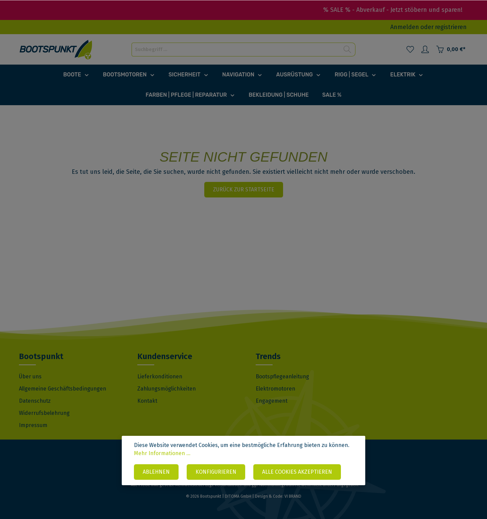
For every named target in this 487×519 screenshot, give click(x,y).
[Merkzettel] (410, 49)
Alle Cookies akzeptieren (297, 472)
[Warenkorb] (450, 49)
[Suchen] (347, 49)
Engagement (271, 401)
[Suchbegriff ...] (236, 49)
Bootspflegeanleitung (282, 376)
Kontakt (147, 401)
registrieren (451, 27)
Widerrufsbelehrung (44, 413)
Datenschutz (35, 401)
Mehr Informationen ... (162, 453)
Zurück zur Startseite (243, 189)
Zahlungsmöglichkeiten (166, 388)
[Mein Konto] (425, 49)
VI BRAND (292, 496)
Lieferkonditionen (159, 376)
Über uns (30, 376)
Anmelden (404, 27)
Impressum (33, 425)
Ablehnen (156, 472)
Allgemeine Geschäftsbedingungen (62, 388)
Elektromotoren (275, 388)
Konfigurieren (215, 472)
